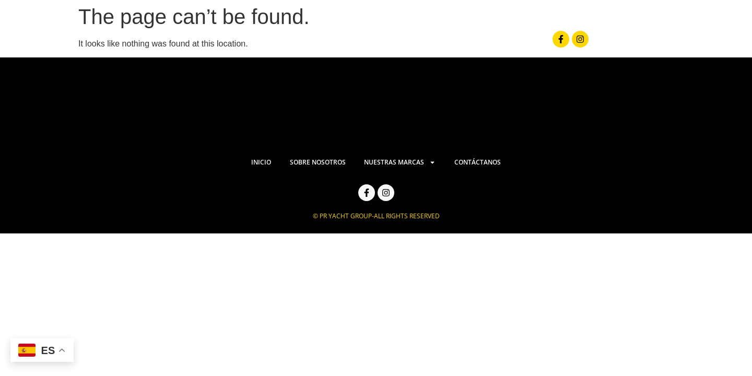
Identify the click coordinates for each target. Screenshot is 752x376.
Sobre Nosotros (378, 44)
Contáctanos (564, 44)
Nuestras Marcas (474, 43)
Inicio (311, 44)
